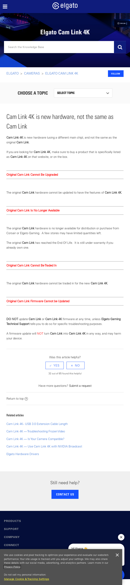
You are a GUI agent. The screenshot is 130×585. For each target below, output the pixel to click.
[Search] (65, 47)
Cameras (32, 73)
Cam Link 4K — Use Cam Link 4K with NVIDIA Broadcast (44, 446)
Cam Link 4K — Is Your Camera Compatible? (35, 439)
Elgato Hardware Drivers (22, 454)
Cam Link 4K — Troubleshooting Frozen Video (35, 431)
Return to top (17, 398)
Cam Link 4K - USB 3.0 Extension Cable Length (37, 424)
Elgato (12, 73)
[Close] (117, 555)
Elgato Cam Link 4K (61, 73)
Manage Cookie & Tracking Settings (26, 579)
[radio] (54, 365)
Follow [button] (115, 73)
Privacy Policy (12, 566)
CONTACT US (65, 494)
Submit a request (80, 386)
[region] (61, 567)
